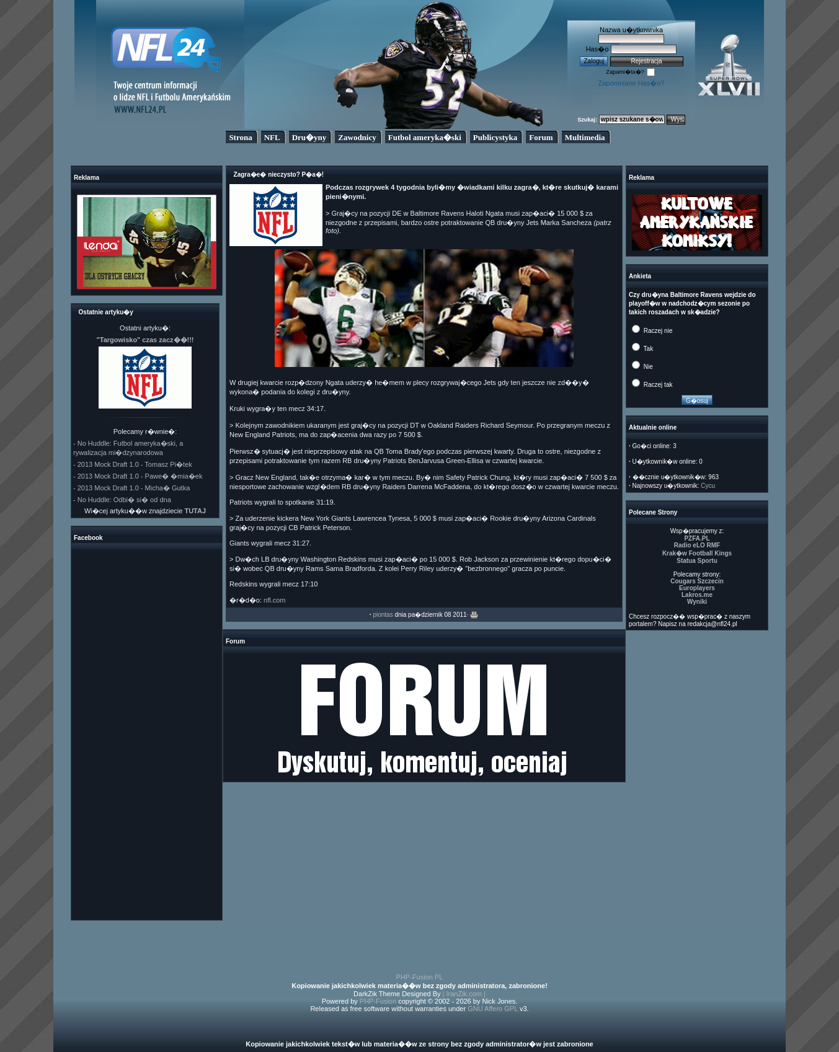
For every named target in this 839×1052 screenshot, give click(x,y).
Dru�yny (309, 137)
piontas (383, 614)
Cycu (708, 485)
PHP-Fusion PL (419, 977)
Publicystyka (495, 137)
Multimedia (585, 137)
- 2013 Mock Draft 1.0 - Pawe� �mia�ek (137, 476)
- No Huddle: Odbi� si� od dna (122, 499)
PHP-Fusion (378, 1001)
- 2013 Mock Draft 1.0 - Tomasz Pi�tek (132, 464)
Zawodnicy (357, 137)
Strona (240, 137)
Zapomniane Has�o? (631, 83)
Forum (541, 137)
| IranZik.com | (464, 993)
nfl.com (274, 600)
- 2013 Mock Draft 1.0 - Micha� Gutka (131, 488)
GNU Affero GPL (493, 1008)
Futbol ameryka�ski (424, 137)
